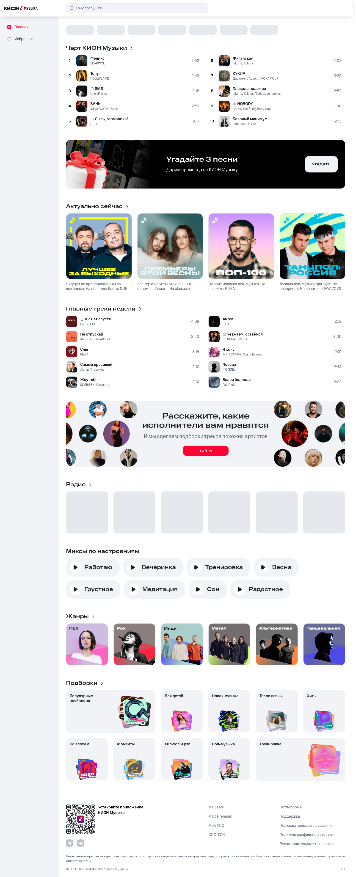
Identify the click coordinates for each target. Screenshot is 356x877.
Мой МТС (216, 825)
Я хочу (229, 349)
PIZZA (84, 354)
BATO (226, 324)
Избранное (20, 39)
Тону (94, 73)
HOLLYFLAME (99, 78)
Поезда (229, 364)
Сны (84, 349)
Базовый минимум (250, 119)
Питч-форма (291, 807)
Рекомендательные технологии (307, 844)
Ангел (228, 319)
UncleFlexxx (98, 94)
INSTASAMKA (232, 354)
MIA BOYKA (248, 124)
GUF (93, 324)
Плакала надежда (249, 89)
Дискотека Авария (246, 78)
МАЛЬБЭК (87, 385)
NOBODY (245, 104)
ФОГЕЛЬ (229, 369)
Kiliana (248, 63)
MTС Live (216, 807)
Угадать (321, 164)
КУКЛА (239, 73)
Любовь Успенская (268, 94)
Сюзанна (102, 385)
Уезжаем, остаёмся (245, 334)
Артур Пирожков (92, 369)
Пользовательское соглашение (307, 825)
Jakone (237, 63)
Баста (84, 324)
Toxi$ (246, 109)
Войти (205, 451)
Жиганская (243, 58)
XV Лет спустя (98, 319)
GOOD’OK (216, 835)
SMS (99, 89)
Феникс (97, 58)
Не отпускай (91, 334)
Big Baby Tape (261, 109)
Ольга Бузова (252, 354)
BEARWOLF (98, 63)
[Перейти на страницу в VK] (80, 843)
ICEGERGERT (99, 109)
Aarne (237, 109)
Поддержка (290, 816)
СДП (93, 124)
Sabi (236, 124)
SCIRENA (229, 339)
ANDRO (85, 339)
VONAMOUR (270, 78)
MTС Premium (220, 816)
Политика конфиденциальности (307, 835)
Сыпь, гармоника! (111, 119)
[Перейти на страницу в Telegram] (69, 843)
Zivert (114, 109)
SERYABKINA (101, 339)
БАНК (95, 104)
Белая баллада (237, 380)
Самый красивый (96, 364)
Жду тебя (88, 380)
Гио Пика (229, 385)
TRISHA (242, 339)
